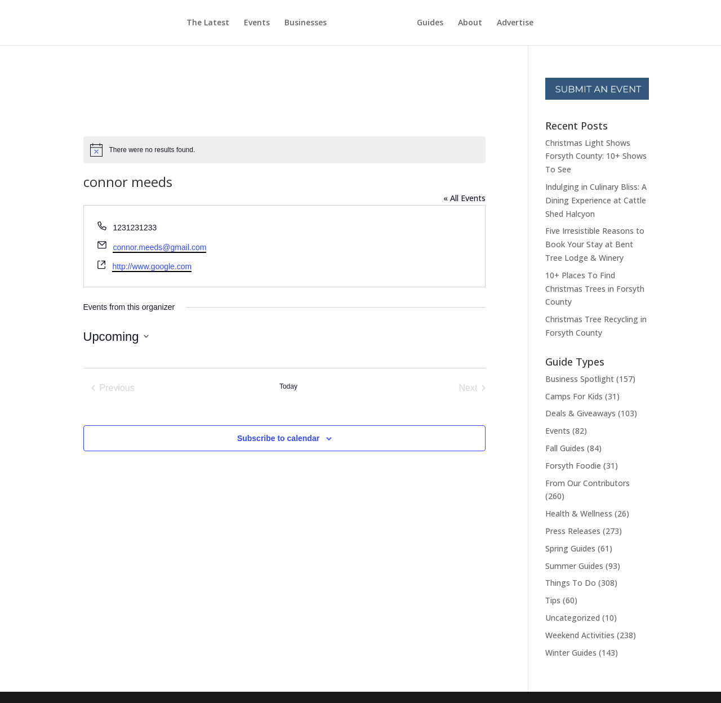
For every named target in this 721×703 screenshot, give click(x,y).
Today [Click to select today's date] (288, 386)
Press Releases (572, 531)
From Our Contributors (587, 483)
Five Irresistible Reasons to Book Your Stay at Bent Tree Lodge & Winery (594, 244)
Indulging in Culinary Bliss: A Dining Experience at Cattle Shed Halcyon (596, 200)
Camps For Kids (574, 396)
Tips (552, 600)
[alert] (284, 149)
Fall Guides (565, 448)
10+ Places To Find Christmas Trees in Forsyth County (594, 289)
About (470, 23)
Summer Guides (574, 565)
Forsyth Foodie (573, 465)
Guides (430, 23)
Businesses (305, 23)
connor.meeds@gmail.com (159, 247)
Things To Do (570, 582)
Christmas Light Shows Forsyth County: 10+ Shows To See (596, 156)
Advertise (515, 23)
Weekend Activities (580, 635)
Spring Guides (570, 548)
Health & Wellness (578, 513)
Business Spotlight (579, 378)
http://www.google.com (152, 266)
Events (257, 23)
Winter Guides (571, 652)
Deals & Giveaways (580, 413)
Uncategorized (572, 617)
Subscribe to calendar (278, 438)
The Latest (207, 23)
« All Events (464, 198)
